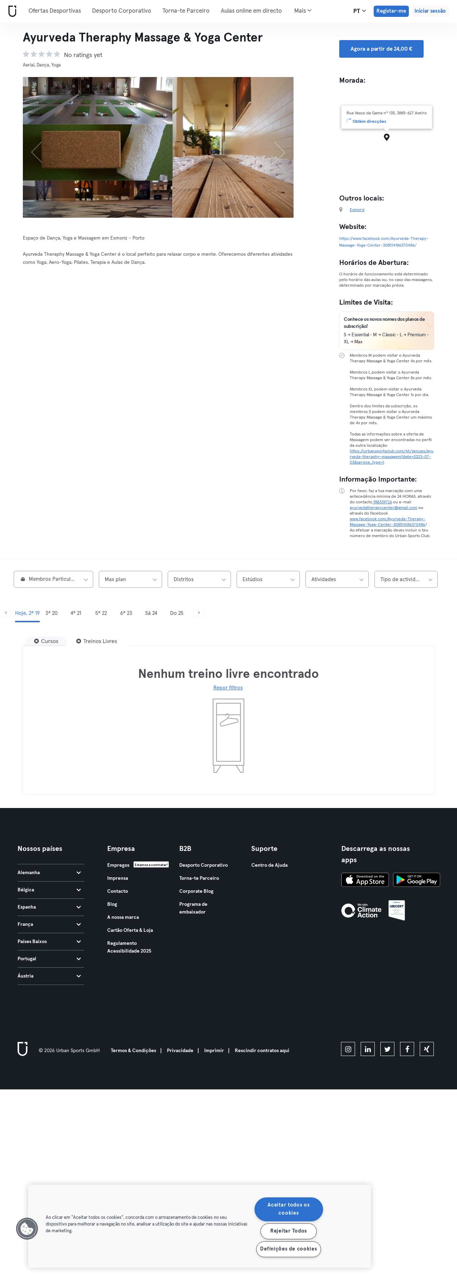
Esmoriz (357, 210)
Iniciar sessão (430, 11)
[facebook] (407, 1049)
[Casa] (11, 11)
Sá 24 (151, 613)
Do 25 (177, 613)
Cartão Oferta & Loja (130, 930)
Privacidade (180, 1050)
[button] (27, 1228)
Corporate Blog (196, 891)
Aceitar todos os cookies (289, 1209)
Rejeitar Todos (288, 1231)
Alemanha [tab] (49, 872)
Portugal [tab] (49, 959)
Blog (112, 904)
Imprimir (214, 1050)
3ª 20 (51, 613)
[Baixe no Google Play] (416, 881)
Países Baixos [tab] (49, 941)
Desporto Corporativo (121, 11)
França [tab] (49, 924)
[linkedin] (368, 1049)
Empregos (118, 865)
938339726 (382, 502)
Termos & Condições (133, 1050)
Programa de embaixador (193, 908)
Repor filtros (228, 688)
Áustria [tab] (49, 976)
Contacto (117, 891)
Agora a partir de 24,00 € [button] (381, 49)
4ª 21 (75, 613)
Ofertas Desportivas (54, 11)
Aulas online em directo (251, 11)
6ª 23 (126, 613)
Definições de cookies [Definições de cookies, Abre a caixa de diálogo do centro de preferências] (288, 1249)
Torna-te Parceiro (186, 11)
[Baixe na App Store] (365, 881)
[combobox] (53, 579)
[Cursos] (46, 641)
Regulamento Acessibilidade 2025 (129, 947)
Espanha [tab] (49, 907)
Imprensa (117, 878)
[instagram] (348, 1049)
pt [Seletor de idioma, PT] (359, 10)
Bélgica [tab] (49, 890)
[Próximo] (273, 147)
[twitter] (387, 1049)
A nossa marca (123, 917)
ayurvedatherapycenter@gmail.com (383, 508)
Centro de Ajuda (269, 865)
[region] (199, 1226)
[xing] (427, 1049)
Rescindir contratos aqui (262, 1050)
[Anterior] (43, 147)
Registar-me (391, 11)
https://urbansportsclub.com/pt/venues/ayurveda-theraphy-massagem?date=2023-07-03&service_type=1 (391, 457)
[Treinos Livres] (96, 641)
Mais (302, 10)
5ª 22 (101, 613)
